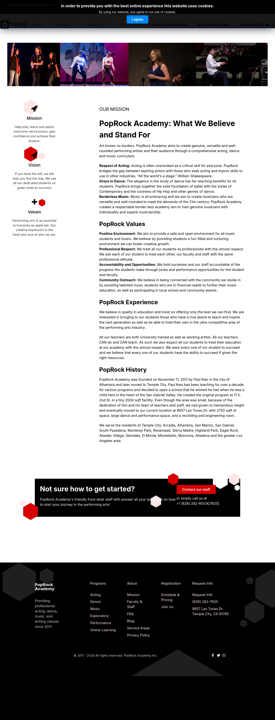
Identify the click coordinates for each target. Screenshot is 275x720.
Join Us (167, 607)
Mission (133, 595)
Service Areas (138, 628)
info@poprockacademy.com (31, 5)
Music (95, 609)
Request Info (249, 24)
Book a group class (213, 24)
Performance (100, 623)
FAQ (130, 614)
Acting (95, 595)
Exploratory (99, 616)
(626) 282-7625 (205, 601)
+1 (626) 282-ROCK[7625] (82, 5)
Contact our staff (196, 489)
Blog (130, 621)
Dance (95, 601)
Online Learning (103, 630)
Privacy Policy (138, 635)
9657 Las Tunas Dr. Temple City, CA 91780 (145, 5)
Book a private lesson (169, 24)
